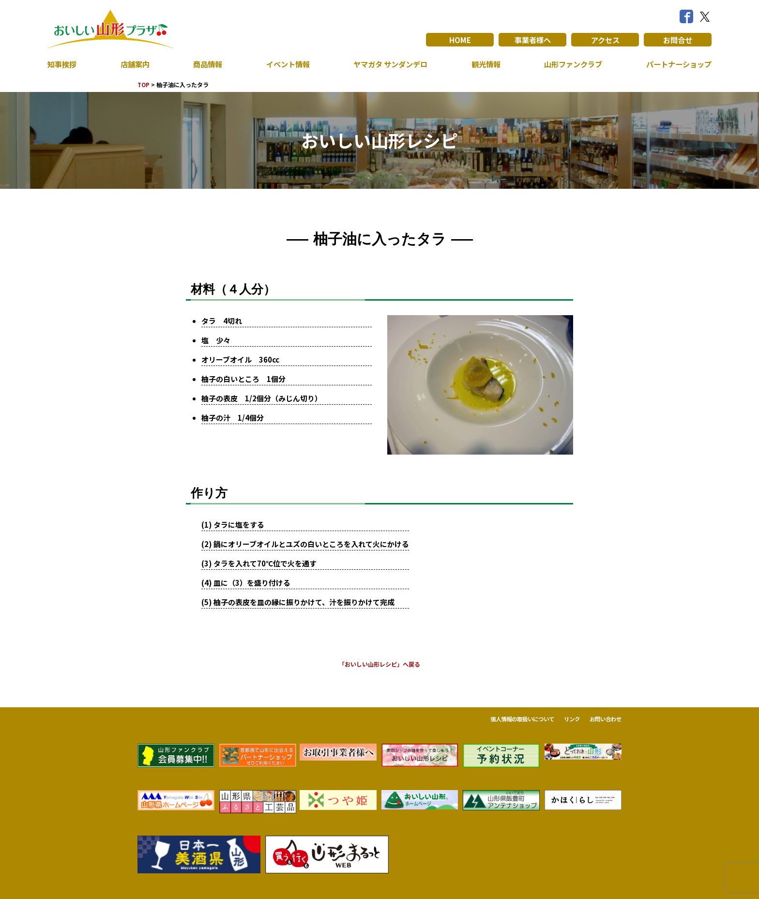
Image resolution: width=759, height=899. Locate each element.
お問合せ (677, 40)
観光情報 (483, 64)
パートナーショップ (677, 64)
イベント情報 (284, 64)
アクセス (605, 40)
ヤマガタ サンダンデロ (388, 64)
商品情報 (205, 64)
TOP (144, 84)
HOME (460, 40)
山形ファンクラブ (571, 64)
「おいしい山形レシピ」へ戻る (379, 664)
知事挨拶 (62, 64)
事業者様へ (532, 40)
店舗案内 (134, 64)
